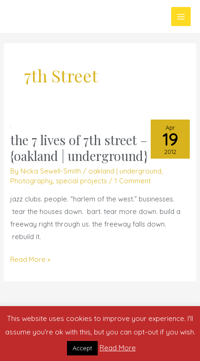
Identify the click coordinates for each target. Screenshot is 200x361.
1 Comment (132, 180)
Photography (31, 180)
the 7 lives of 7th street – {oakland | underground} (79, 147)
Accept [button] (82, 348)
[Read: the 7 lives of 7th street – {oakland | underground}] (10, 125)
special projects (81, 180)
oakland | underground (124, 171)
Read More (118, 347)
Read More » (30, 258)
